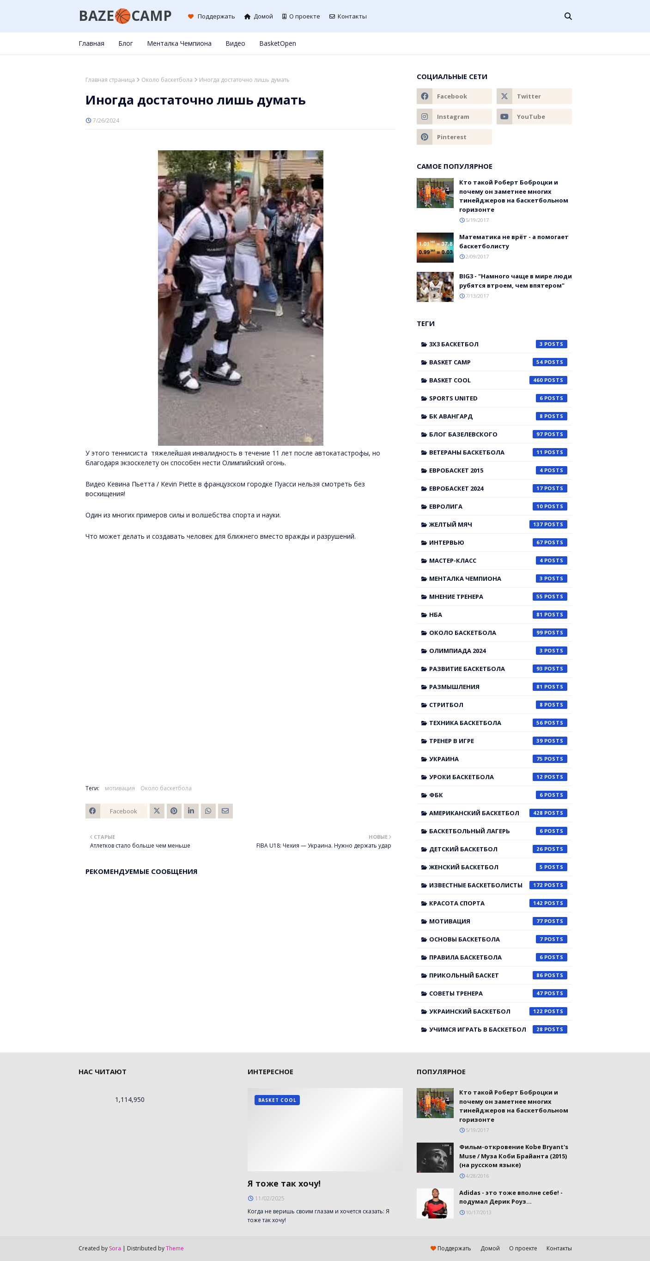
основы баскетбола (498, 939)
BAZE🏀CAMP (125, 15)
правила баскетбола (498, 957)
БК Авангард (498, 416)
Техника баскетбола (498, 723)
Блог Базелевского (498, 434)
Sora (115, 1248)
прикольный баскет (498, 975)
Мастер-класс (498, 560)
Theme (175, 1248)
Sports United (498, 398)
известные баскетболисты (498, 885)
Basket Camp (498, 362)
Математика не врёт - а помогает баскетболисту (514, 241)
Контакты (348, 16)
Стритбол (498, 705)
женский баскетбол (498, 867)
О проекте (301, 16)
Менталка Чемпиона (498, 578)
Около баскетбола (167, 80)
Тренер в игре (498, 741)
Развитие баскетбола (498, 668)
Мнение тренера (498, 596)
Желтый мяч (498, 524)
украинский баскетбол (498, 1011)
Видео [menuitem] (235, 43)
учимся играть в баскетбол (498, 1029)
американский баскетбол (498, 813)
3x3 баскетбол (498, 344)
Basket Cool (498, 380)
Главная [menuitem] (91, 43)
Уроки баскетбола (498, 777)
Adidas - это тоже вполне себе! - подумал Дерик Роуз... (511, 1197)
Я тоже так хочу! (284, 1183)
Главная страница (110, 80)
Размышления (498, 687)
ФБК (498, 795)
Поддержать (211, 16)
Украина (498, 759)
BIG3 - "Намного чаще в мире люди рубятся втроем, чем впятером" (515, 280)
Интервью (498, 542)
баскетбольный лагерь (498, 831)
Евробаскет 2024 (498, 488)
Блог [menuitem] (125, 43)
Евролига (498, 506)
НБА (498, 614)
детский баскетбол (498, 849)
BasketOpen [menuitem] (277, 43)
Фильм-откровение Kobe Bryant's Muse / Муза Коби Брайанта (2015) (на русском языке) (513, 1156)
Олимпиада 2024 (498, 650)
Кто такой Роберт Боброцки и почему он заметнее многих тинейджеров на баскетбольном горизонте (513, 196)
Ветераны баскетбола (498, 452)
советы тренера (498, 993)
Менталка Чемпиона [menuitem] (179, 43)
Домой (258, 16)
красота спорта (498, 903)
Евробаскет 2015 (498, 470)
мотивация (120, 788)
